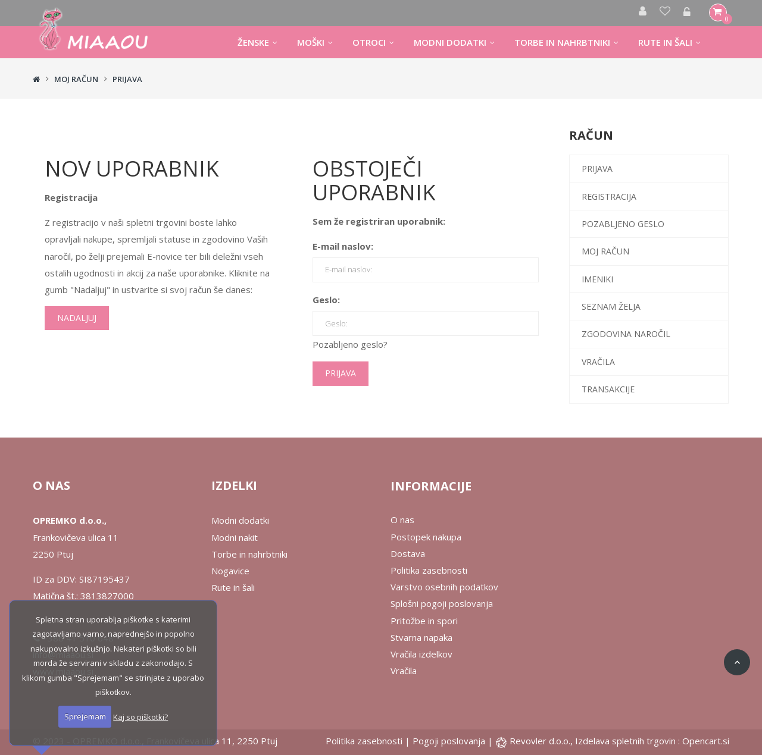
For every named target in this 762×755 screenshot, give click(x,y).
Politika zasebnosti (429, 570)
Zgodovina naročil (626, 333)
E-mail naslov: (343, 246)
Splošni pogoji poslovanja (442, 603)
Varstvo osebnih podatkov (444, 587)
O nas (402, 520)
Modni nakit (234, 537)
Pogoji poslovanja (449, 741)
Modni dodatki (240, 520)
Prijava (127, 79)
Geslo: (326, 300)
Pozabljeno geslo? (350, 344)
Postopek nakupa (426, 537)
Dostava (408, 553)
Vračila (598, 361)
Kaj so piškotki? (140, 716)
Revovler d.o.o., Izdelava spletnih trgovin (594, 741)
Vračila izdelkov (421, 654)
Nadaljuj (76, 317)
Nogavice (230, 571)
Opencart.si (705, 741)
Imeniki (597, 279)
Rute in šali (233, 587)
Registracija (609, 196)
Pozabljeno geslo (623, 223)
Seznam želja (611, 306)
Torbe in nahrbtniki (249, 554)
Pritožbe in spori (424, 621)
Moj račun (76, 79)
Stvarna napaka (421, 637)
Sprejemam (85, 716)
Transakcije (608, 389)
